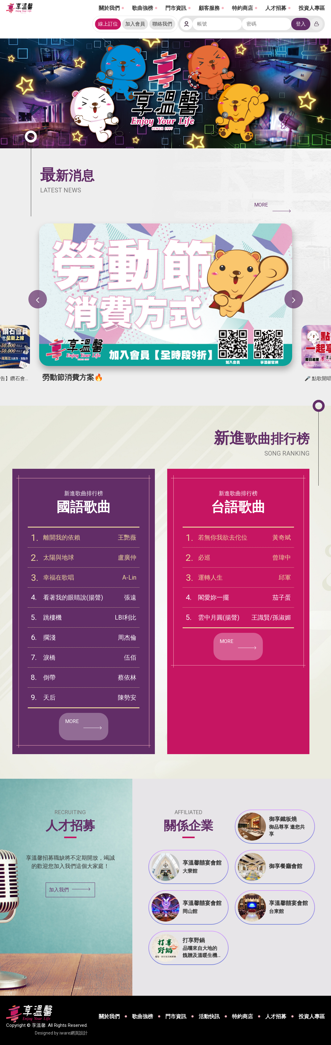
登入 (301, 24)
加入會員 (135, 24)
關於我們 (109, 8)
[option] (166, 302)
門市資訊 (175, 8)
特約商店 (242, 8)
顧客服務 (209, 8)
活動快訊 (209, 1016)
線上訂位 (108, 24)
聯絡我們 (162, 24)
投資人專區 (312, 8)
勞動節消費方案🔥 (72, 377)
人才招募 (275, 8)
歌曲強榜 (142, 8)
